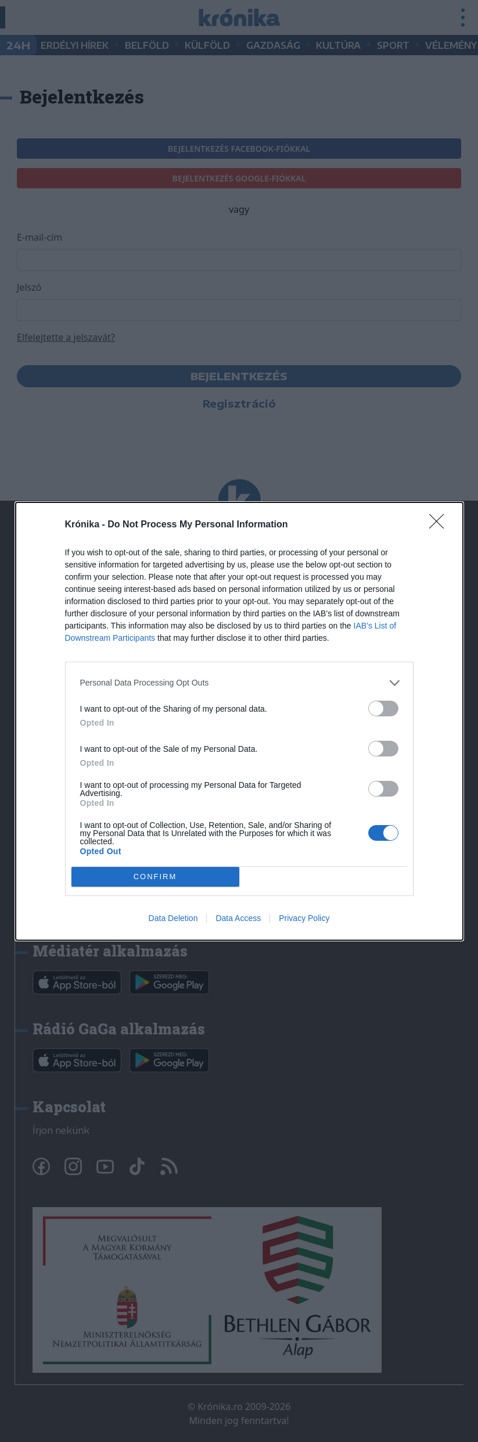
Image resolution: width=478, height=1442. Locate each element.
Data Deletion (173, 918)
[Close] (440, 525)
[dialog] (239, 721)
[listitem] (239, 683)
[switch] (383, 708)
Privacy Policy (304, 918)
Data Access (238, 918)
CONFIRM (155, 876)
